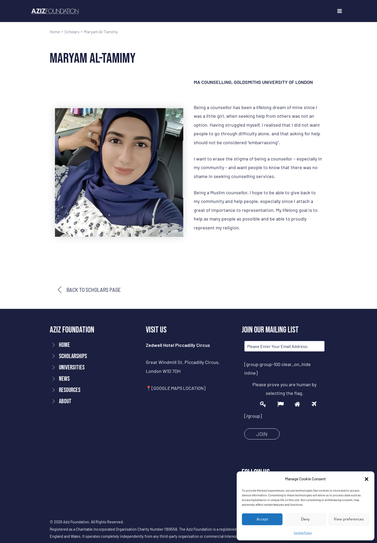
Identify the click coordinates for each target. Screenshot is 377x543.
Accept (262, 519)
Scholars (73, 32)
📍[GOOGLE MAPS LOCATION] (176, 388)
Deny (305, 519)
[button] (366, 479)
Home (55, 32)
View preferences (349, 519)
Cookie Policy (303, 532)
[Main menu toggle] (339, 11)
